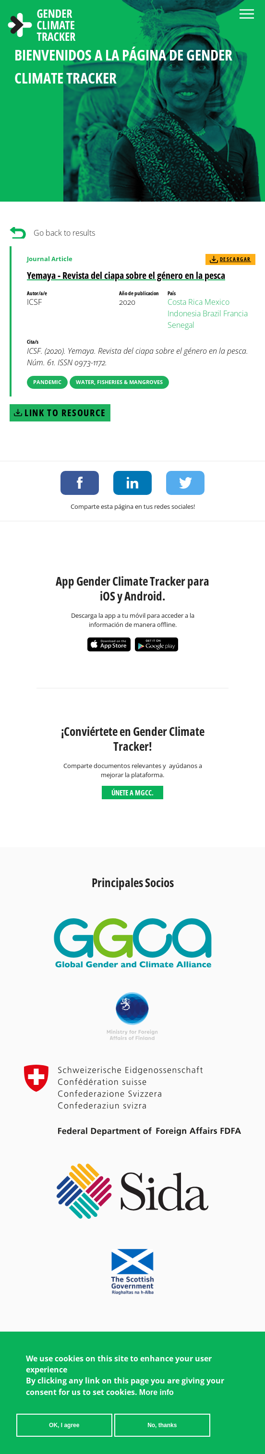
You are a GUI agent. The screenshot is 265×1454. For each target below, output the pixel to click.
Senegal (181, 325)
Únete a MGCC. (132, 792)
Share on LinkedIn (132, 483)
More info (156, 1395)
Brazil (212, 313)
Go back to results (64, 233)
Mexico (217, 302)
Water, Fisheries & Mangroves (119, 381)
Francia (235, 313)
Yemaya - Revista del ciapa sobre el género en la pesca (126, 275)
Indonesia (184, 313)
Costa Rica (185, 302)
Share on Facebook (79, 483)
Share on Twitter (185, 483)
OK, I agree (64, 1427)
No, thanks (162, 1427)
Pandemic (47, 381)
